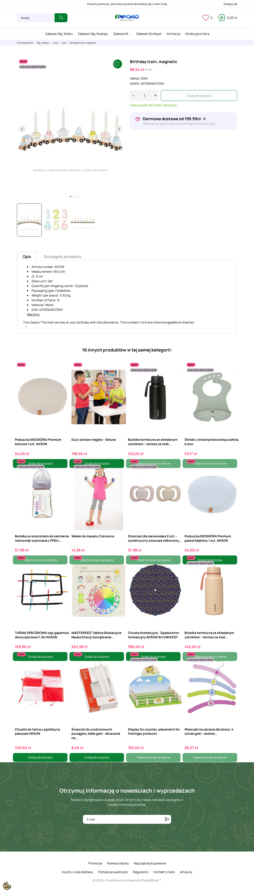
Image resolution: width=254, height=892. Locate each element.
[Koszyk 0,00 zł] (227, 17)
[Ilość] (144, 95)
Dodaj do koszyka (199, 95)
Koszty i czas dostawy (77, 872)
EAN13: (135, 83)
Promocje (95, 863)
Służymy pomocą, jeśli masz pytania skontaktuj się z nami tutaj (127, 4)
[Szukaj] (36, 17)
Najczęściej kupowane (150, 863)
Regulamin (141, 872)
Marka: (135, 78)
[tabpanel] (70, 129)
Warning (33, 314)
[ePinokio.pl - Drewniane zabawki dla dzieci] (127, 18)
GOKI (144, 78)
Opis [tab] (27, 256)
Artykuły (186, 872)
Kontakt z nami (164, 872)
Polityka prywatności (113, 872)
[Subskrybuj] (167, 819)
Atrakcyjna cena (197, 34)
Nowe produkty (118, 863)
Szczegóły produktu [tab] (62, 256)
